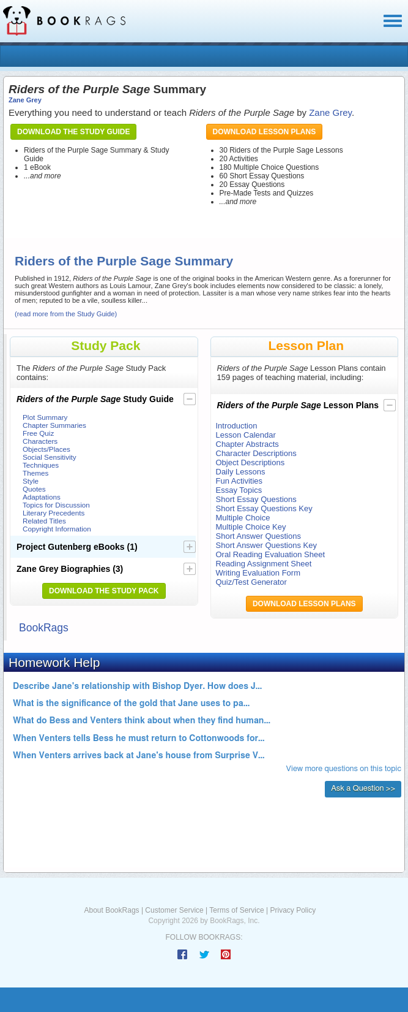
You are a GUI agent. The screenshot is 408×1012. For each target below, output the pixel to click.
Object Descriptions (250, 462)
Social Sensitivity (49, 457)
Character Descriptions (256, 453)
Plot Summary (45, 417)
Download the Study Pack (104, 591)
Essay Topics (239, 490)
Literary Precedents (53, 513)
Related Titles (44, 521)
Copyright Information (57, 529)
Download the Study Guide (73, 131)
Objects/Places (46, 449)
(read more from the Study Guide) (66, 314)
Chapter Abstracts (247, 444)
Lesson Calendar (246, 434)
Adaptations (42, 497)
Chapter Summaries (54, 425)
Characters (40, 441)
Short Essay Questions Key (264, 508)
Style (31, 481)
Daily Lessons (240, 471)
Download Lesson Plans (264, 131)
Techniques (41, 465)
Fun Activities (239, 480)
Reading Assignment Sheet (264, 563)
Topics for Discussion (56, 505)
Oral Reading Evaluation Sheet (270, 554)
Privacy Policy (293, 910)
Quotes (34, 489)
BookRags (44, 628)
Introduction (237, 425)
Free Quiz (38, 433)
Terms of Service (236, 910)
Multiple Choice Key (251, 526)
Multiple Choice (243, 517)
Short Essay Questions (256, 499)
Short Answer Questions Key (266, 545)
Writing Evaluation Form (258, 572)
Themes (35, 473)
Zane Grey (25, 100)
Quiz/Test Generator (251, 582)
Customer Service (174, 910)
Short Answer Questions (258, 536)
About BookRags (111, 910)
